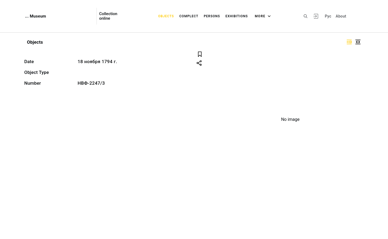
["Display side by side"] (349, 42)
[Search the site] (305, 16)
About (341, 16)
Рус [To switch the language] (328, 16)
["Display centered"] (358, 42)
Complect (189, 16)
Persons (212, 16)
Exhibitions (237, 16)
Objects (166, 16)
